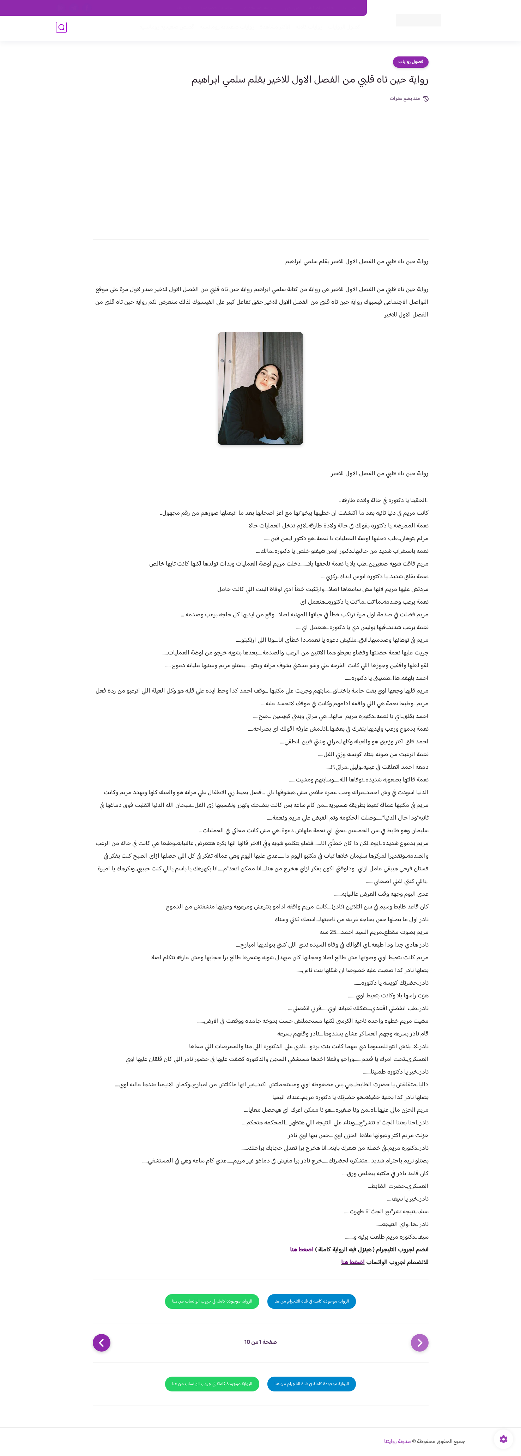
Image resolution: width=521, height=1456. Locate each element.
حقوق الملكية (321, 8)
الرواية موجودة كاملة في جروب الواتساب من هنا (212, 1301)
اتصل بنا (351, 8)
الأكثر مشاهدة (274, 29)
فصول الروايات (343, 29)
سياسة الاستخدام (260, 8)
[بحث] (61, 28)
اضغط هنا (302, 1250)
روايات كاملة (308, 29)
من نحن (292, 8)
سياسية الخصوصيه (217, 8)
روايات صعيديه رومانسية (226, 29)
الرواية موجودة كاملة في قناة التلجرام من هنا (311, 1301)
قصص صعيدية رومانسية (165, 29)
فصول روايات (410, 62)
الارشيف (184, 8)
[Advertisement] (261, 156)
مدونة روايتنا (397, 1441)
